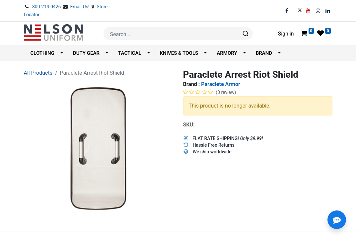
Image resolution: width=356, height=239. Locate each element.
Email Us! (80, 6)
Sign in (286, 34)
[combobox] (178, 33)
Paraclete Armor (220, 84)
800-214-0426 (47, 6)
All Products (38, 73)
